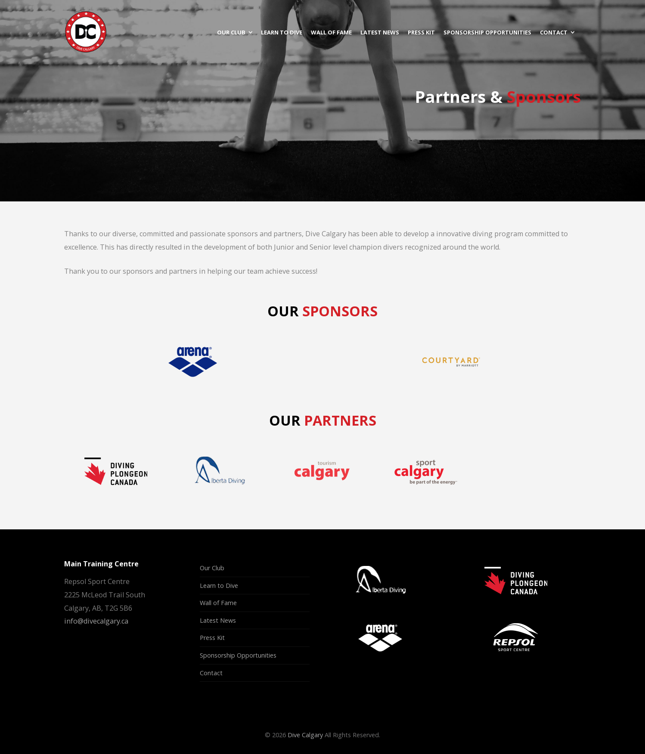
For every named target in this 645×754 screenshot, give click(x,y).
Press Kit (212, 637)
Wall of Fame (218, 603)
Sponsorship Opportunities (238, 655)
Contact (211, 673)
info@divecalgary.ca (96, 621)
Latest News (218, 620)
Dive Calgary (305, 735)
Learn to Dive (219, 585)
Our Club (212, 568)
